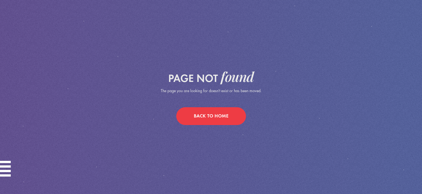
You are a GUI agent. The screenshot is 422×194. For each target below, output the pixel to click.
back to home (211, 116)
